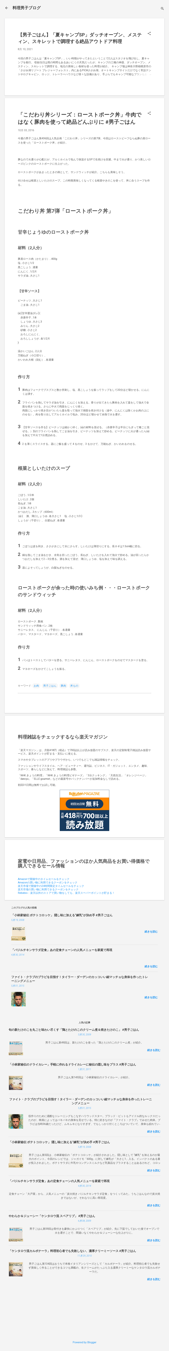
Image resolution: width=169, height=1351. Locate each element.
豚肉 (63, 685)
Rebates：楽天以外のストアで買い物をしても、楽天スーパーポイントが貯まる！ (66, 892)
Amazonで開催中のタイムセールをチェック (43, 879)
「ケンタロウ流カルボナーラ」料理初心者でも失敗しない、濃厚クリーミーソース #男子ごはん (72, 1251)
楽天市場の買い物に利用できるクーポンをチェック (48, 889)
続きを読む (151, 931)
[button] (149, 33)
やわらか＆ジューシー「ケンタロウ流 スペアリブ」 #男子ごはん (52, 1216)
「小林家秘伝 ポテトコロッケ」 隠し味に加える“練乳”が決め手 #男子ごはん (62, 915)
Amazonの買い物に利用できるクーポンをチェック (47, 882)
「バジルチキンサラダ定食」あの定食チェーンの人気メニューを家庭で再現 (61, 950)
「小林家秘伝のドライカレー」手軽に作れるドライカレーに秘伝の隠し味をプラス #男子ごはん (72, 1064)
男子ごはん (49, 685)
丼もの (74, 685)
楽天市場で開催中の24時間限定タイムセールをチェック (51, 886)
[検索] (162, 9)
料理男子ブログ (27, 8)
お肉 (36, 685)
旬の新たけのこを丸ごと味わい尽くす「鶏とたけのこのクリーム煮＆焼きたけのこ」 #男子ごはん (74, 1029)
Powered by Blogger (84, 1342)
